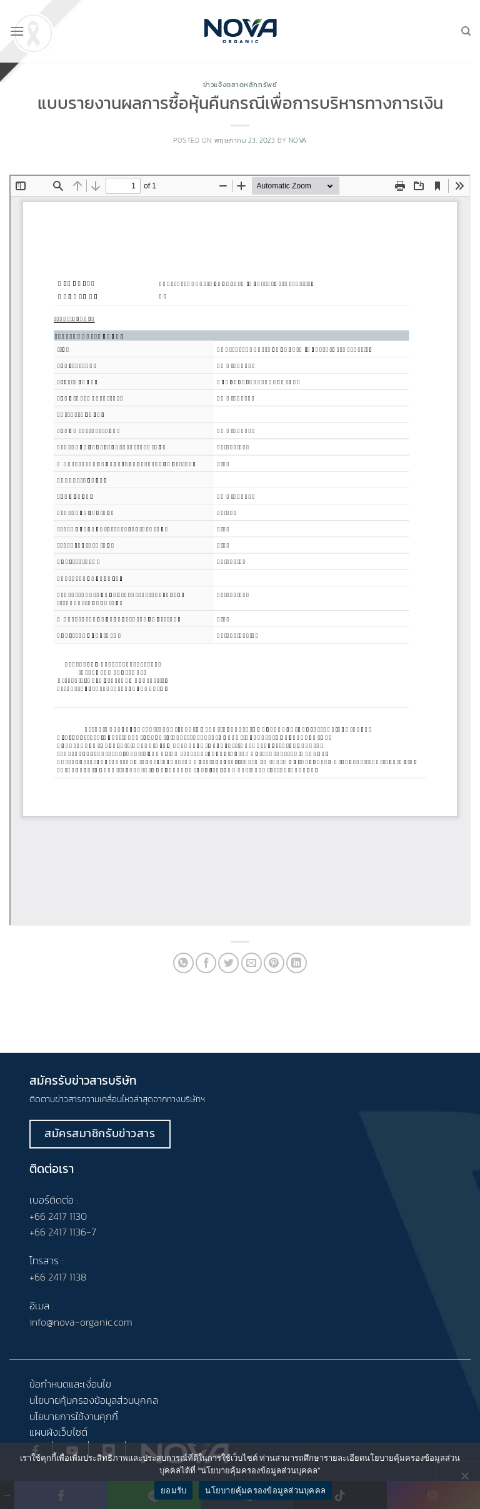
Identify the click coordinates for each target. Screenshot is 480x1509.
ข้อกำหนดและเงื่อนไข (70, 1383)
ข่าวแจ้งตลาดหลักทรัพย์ (240, 84)
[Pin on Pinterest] (274, 963)
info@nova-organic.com (80, 1321)
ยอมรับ (173, 1490)
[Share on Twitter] (228, 963)
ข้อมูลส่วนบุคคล (126, 1400)
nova (298, 140)
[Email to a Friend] (251, 963)
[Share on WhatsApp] (183, 963)
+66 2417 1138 (57, 1276)
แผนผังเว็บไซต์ (58, 1432)
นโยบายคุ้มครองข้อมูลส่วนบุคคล (265, 1490)
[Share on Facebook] (206, 963)
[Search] (466, 31)
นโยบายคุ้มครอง (61, 1400)
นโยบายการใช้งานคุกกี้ (73, 1416)
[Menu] (16, 31)
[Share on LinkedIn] (296, 963)
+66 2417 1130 (58, 1216)
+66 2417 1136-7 (62, 1231)
